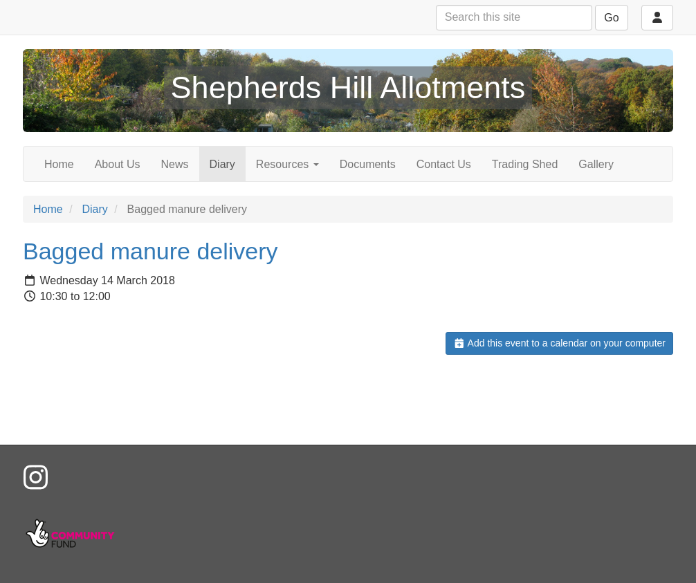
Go (611, 18)
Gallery (596, 164)
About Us (117, 164)
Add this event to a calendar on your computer (559, 343)
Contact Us (443, 164)
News (175, 164)
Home (59, 164)
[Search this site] (514, 17)
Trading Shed (525, 164)
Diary (222, 164)
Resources (287, 164)
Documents (368, 164)
